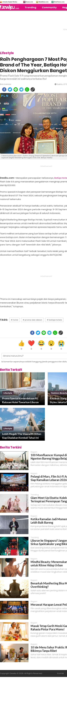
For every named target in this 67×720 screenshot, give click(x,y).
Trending (30, 7)
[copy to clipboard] (33, 89)
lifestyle (8, 393)
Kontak (60, 673)
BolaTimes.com (59, 2)
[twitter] (10, 89)
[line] (15, 89)
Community (49, 7)
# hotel (14, 320)
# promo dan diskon (32, 320)
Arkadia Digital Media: (9, 2)
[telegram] (21, 89)
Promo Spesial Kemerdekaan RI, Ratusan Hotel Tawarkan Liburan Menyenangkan (20, 400)
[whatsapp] (27, 89)
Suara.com (29, 2)
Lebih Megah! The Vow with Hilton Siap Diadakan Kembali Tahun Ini (21, 435)
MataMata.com (43, 2)
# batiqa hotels (54, 320)
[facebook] (4, 89)
